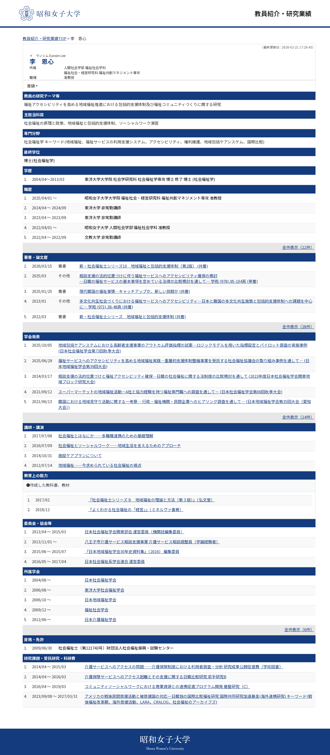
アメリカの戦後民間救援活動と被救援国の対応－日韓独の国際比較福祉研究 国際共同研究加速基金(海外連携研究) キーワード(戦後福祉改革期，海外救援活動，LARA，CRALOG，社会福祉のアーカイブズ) (198, 698)
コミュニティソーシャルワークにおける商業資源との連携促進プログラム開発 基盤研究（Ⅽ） (167, 686)
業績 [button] (31, 86)
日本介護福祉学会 (100, 619)
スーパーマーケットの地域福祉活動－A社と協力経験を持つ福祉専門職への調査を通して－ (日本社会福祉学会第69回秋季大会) (170, 391)
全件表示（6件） (299, 629)
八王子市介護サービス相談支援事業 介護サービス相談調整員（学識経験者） (152, 541)
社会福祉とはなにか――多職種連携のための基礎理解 (105, 435)
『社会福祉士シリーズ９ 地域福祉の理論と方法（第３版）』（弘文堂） (151, 499)
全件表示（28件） (298, 326)
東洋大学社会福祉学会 (104, 590)
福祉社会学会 (96, 609)
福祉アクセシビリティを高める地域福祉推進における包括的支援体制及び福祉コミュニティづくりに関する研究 (122, 104)
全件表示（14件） (298, 417)
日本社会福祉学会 (100, 580)
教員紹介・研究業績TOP (44, 38)
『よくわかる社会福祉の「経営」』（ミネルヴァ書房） (135, 509)
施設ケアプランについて (80, 455)
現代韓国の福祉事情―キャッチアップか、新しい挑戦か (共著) (134, 291)
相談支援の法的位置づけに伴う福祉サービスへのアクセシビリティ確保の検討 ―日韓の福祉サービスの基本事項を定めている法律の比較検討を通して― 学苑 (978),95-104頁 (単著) (168, 278)
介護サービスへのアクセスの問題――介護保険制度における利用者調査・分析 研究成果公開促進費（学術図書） (184, 666)
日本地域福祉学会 (100, 599)
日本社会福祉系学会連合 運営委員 (115, 561)
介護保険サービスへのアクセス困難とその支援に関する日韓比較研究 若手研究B (155, 676)
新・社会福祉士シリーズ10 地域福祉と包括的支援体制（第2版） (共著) (143, 266)
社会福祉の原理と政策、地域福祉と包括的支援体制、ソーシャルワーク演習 (91, 123)
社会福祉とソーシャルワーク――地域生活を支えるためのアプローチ (119, 445)
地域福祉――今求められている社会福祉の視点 (99, 465)
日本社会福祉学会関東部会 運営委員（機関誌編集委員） (134, 531)
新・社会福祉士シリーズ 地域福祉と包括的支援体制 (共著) (132, 316)
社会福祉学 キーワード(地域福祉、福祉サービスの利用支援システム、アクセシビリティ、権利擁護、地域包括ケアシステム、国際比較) (144, 141)
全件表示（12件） (298, 247)
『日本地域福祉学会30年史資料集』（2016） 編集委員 (132, 551)
